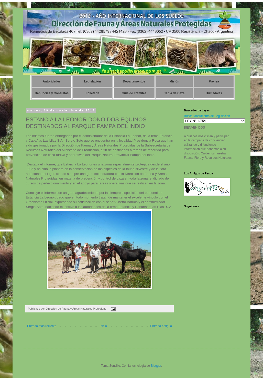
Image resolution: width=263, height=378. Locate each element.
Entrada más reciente (41, 326)
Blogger (156, 366)
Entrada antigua (161, 326)
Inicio (103, 326)
